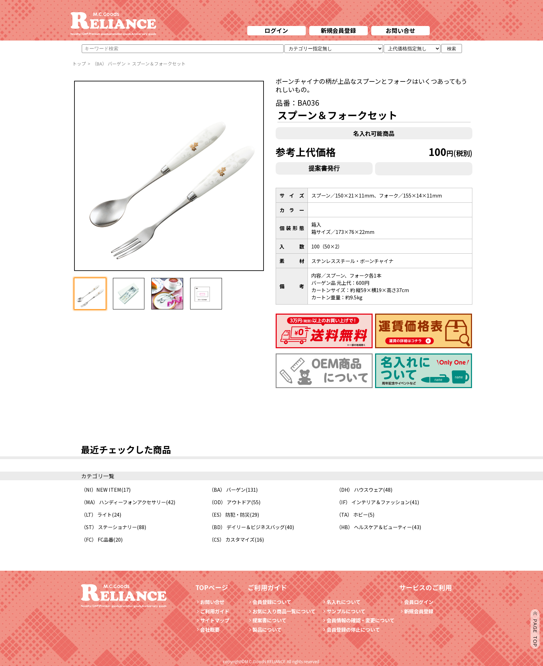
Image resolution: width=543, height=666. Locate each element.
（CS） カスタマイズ (232, 539)
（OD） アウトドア (230, 502)
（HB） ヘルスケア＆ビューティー (374, 527)
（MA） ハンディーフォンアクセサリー (123, 502)
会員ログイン (416, 601)
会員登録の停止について (353, 629)
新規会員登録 (338, 30)
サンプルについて (343, 611)
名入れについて (341, 601)
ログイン (276, 30)
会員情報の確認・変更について (358, 620)
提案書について (267, 620)
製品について (265, 629)
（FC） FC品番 (97, 539)
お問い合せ (400, 30)
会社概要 (207, 629)
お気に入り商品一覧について (281, 611)
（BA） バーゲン (227, 489)
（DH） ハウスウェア (359, 489)
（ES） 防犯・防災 (229, 514)
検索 (451, 48)
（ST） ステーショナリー (109, 527)
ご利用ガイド (212, 611)
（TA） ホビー (352, 514)
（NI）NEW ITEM (101, 489)
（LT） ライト (96, 514)
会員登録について (269, 601)
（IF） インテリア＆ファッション (373, 502)
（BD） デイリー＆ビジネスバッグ (247, 527)
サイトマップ (212, 620)
